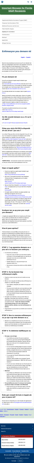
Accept (20, 460)
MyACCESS (5, 40)
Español (21, 414)
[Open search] (28, 2)
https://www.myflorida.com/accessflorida (15, 174)
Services (3, 426)
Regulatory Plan (25, 451)
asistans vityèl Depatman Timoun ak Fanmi (16, 139)
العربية (1, 409)
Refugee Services (6, 43)
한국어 (5, 411)
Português (6, 414)
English (16, 409)
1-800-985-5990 (21, 445)
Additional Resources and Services (10, 26)
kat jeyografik (8, 190)
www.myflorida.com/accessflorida (12, 83)
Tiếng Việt (2, 416)
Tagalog (26, 414)
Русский (12, 414)
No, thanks (14, 460)
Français (22, 409)
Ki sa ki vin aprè (7, 122)
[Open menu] (31, 2)
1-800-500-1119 (21, 442)
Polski (1, 414)
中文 (5, 409)
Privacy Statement (16, 451)
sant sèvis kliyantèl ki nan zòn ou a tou (16, 88)
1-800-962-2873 (21, 439)
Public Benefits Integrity (8, 29)
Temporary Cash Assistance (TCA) (10, 23)
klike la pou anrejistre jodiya (24, 149)
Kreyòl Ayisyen (10, 409)
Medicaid (4, 37)
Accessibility (8, 451)
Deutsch (27, 409)
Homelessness (6, 34)
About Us (3, 431)
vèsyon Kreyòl (23, 122)
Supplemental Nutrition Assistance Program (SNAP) (14, 20)
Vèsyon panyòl (15, 122)
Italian (1, 411)
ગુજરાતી (31, 409)
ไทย (30, 414)
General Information (6, 428)
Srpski (16, 414)
